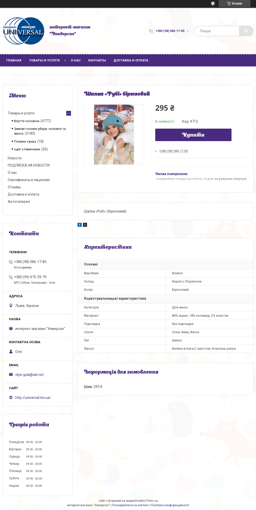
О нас (76, 60)
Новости (15, 158)
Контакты (97, 60)
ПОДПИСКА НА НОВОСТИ (29, 165)
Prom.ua (152, 501)
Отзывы (14, 187)
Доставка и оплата (131, 60)
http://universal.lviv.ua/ (33, 398)
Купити (193, 135)
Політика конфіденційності (170, 505)
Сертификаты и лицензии (29, 180)
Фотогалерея (19, 202)
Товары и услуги (44, 60)
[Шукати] (246, 31)
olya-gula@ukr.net (29, 375)
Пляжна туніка (25, 141)
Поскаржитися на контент (130, 505)
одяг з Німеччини (27, 149)
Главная (14, 60)
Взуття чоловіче (26, 121)
